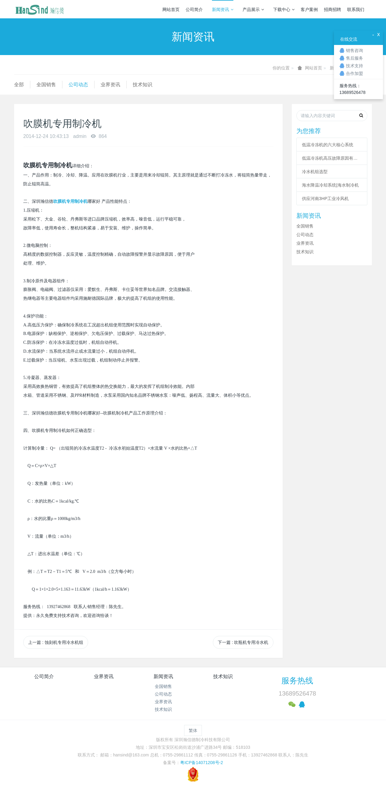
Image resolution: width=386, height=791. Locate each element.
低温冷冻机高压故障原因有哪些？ (332, 158)
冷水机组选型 (315, 171)
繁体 (193, 730)
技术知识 (142, 84)
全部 (19, 84)
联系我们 (355, 9)
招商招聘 (332, 9)
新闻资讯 (222, 9)
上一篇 (55, 642)
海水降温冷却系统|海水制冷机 (330, 185)
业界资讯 (110, 84)
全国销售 (46, 84)
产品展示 (253, 9)
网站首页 (171, 9)
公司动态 (78, 84)
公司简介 (194, 9)
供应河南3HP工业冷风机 (325, 198)
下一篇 (243, 642)
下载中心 (284, 9)
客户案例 (309, 9)
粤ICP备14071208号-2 (201, 762)
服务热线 (297, 680)
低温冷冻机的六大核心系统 (327, 144)
